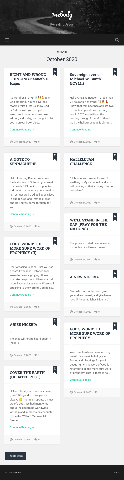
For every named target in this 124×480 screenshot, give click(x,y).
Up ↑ (116, 472)
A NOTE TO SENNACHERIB (23, 161)
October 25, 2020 (22, 226)
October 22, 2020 (82, 259)
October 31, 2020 (22, 142)
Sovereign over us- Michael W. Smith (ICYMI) (86, 79)
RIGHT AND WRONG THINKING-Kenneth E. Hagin (29, 79)
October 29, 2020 (82, 142)
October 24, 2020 (82, 203)
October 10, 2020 (22, 440)
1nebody (62, 14)
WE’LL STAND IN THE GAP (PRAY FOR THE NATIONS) (89, 224)
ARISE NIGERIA (23, 324)
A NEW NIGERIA (84, 276)
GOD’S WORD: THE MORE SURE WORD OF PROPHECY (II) (30, 248)
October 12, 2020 (82, 392)
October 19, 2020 (22, 307)
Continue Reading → (22, 129)
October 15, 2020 (22, 355)
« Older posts (15, 455)
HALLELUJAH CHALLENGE (82, 161)
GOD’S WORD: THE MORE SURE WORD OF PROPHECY (90, 333)
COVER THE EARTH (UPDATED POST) (27, 374)
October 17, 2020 (82, 312)
